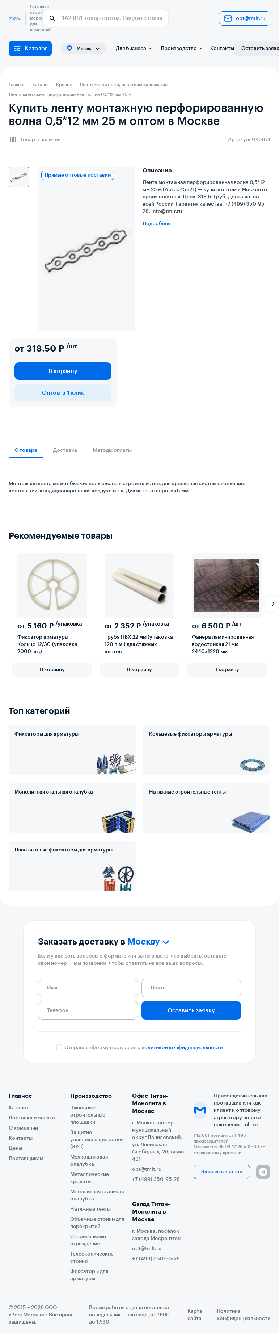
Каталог (30, 48)
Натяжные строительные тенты (187, 792)
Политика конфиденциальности (243, 1315)
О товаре (25, 450)
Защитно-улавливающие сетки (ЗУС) (96, 1139)
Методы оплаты (112, 450)
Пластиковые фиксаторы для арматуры (63, 850)
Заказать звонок (221, 1171)
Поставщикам (26, 1158)
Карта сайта (194, 1315)
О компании (23, 1128)
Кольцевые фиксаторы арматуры (190, 734)
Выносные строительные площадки (87, 1115)
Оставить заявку (191, 1010)
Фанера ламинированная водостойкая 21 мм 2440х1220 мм (223, 644)
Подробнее (157, 223)
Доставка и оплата (32, 1117)
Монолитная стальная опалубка (53, 792)
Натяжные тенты (90, 1209)
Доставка (65, 450)
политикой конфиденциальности (182, 1047)
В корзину (62, 371)
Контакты (222, 48)
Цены (15, 1148)
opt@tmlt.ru (245, 18)
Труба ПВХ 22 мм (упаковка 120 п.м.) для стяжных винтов (139, 644)
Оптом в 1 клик (63, 393)
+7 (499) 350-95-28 (156, 1179)
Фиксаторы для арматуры (46, 734)
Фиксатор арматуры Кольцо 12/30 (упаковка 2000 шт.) (47, 644)
